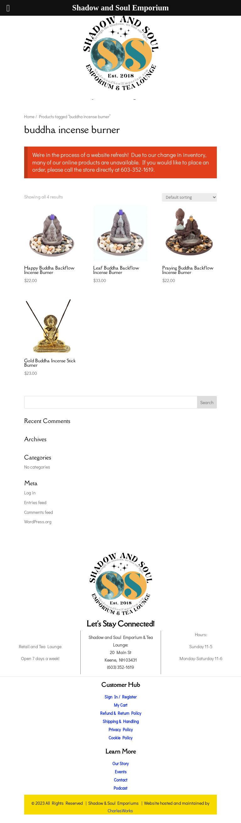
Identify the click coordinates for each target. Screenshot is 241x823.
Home (29, 116)
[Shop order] (189, 197)
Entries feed (35, 502)
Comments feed (38, 512)
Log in (30, 493)
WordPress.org (37, 522)
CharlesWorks (120, 811)
